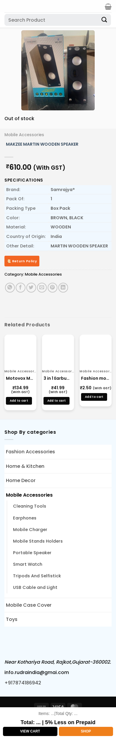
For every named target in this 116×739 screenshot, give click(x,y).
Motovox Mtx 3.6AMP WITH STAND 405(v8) (20, 378)
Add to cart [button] (19, 400)
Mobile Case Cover (28, 605)
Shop (86, 731)
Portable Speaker (32, 553)
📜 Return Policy (22, 261)
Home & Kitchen (25, 466)
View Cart (30, 731)
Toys (11, 619)
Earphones (24, 518)
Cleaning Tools (29, 506)
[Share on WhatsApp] (10, 288)
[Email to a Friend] (42, 288)
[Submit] (104, 20)
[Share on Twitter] (31, 288)
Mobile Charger (30, 530)
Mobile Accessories (24, 135)
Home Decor (21, 480)
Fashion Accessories (30, 451)
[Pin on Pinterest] (52, 288)
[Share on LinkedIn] (63, 288)
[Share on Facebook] (20, 288)
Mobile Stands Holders (38, 541)
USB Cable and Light (35, 587)
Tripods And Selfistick (37, 576)
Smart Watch (27, 564)
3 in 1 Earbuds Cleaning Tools (58, 378)
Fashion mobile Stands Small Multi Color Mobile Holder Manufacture (95, 378)
